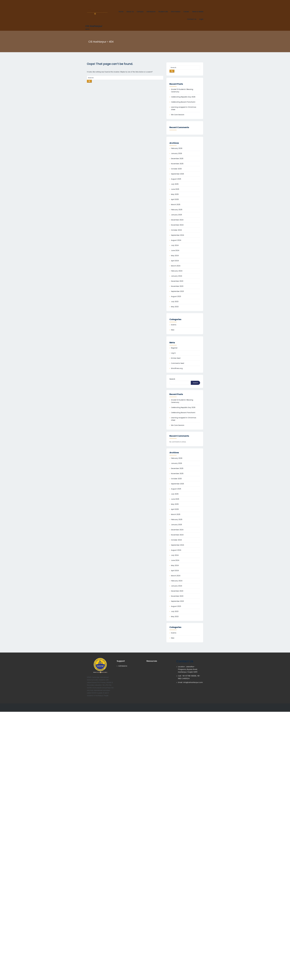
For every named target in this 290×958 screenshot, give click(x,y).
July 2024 (175, 245)
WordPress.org (177, 368)
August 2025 (176, 179)
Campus (140, 11)
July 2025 (175, 184)
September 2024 (177, 235)
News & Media (197, 11)
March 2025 (175, 204)
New (172, 330)
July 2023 (174, 301)
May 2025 (175, 194)
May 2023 (175, 307)
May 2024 (175, 256)
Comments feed (177, 363)
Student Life (163, 11)
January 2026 (176, 153)
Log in (173, 353)
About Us (130, 11)
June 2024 (175, 250)
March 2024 (175, 266)
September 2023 (177, 291)
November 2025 (177, 164)
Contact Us (191, 19)
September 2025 (177, 174)
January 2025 (176, 215)
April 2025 (175, 199)
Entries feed (175, 358)
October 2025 (176, 169)
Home (121, 11)
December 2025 (177, 158)
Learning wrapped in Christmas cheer (183, 108)
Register (174, 348)
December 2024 (177, 220)
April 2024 (175, 261)
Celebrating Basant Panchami (183, 102)
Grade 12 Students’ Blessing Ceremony (182, 90)
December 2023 (177, 281)
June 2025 (175, 189)
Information (175, 11)
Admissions (151, 11)
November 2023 (177, 286)
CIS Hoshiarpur (93, 26)
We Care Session (177, 115)
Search (172, 379)
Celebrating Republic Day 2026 (183, 97)
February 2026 (176, 148)
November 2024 (177, 225)
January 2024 (176, 276)
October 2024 (176, 230)
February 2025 (176, 210)
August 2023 (176, 296)
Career (186, 11)
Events (173, 325)
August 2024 (176, 240)
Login (201, 19)
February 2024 (176, 271)
